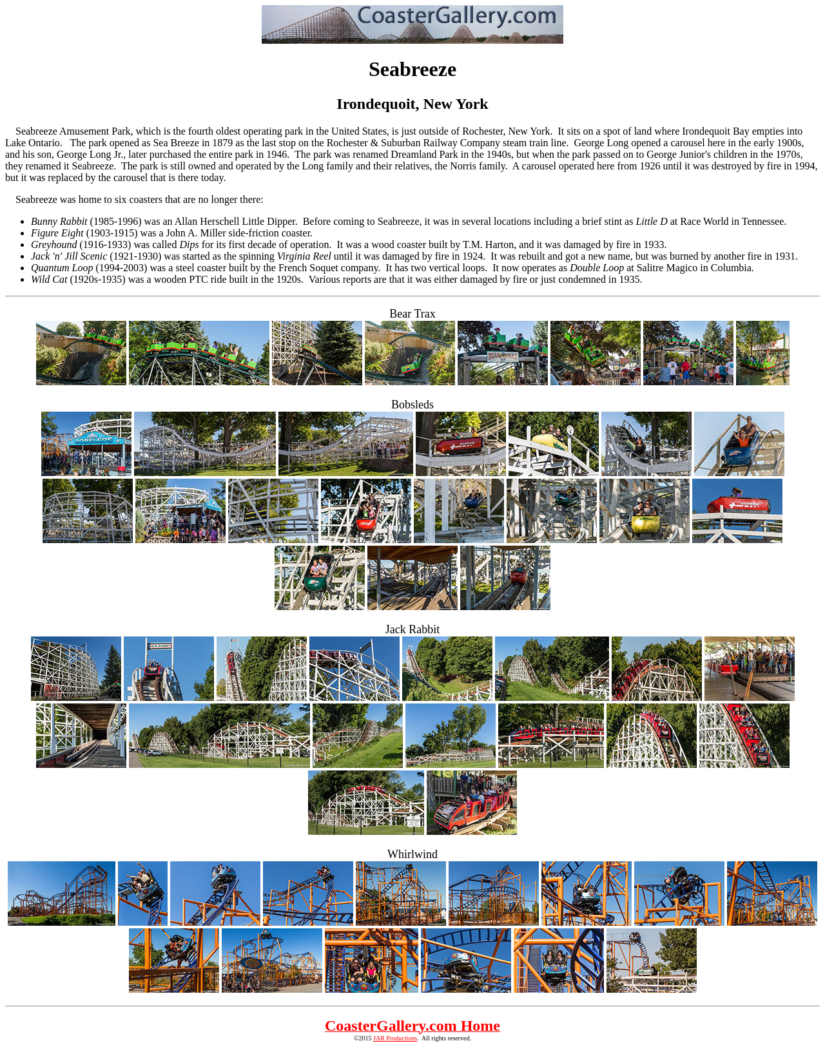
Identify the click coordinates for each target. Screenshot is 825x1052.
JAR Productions (395, 1038)
